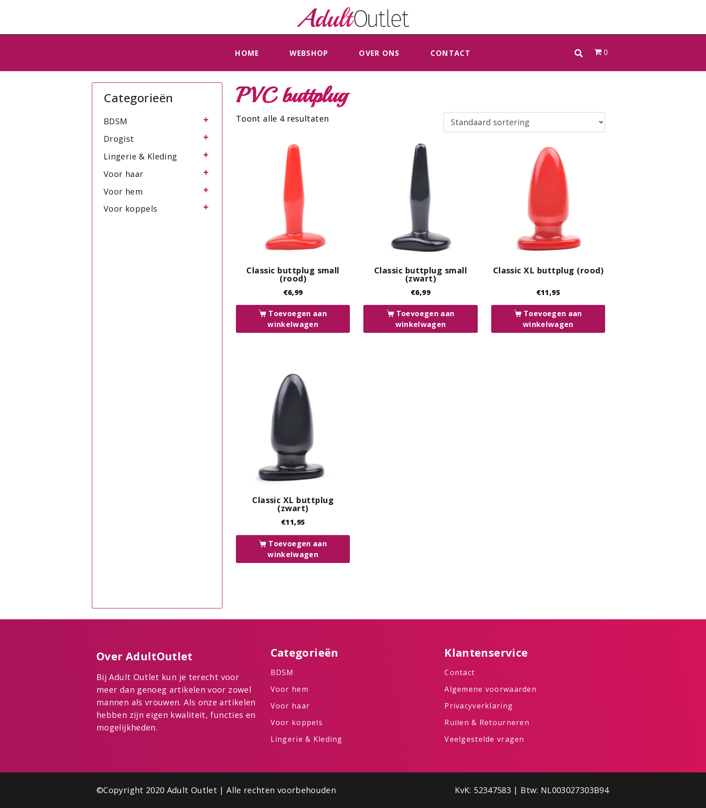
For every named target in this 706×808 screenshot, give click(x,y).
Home (247, 53)
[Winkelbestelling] (524, 122)
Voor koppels (130, 208)
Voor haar (123, 173)
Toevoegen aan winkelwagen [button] (297, 319)
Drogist (119, 138)
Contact (450, 53)
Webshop (309, 53)
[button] (578, 52)
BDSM (115, 121)
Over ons (379, 53)
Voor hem (123, 191)
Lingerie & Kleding (140, 156)
